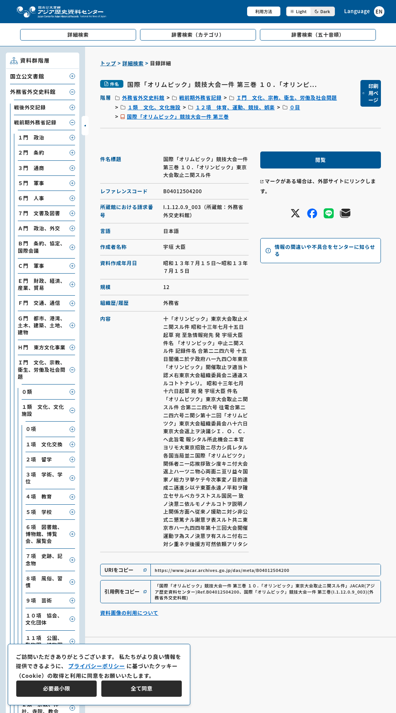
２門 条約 (31, 152)
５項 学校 (39, 512)
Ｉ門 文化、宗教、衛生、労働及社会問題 (286, 97)
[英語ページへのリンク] (364, 11)
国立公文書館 (27, 76)
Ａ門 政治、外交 (39, 228)
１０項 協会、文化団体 (44, 619)
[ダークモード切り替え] (310, 11)
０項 (31, 428)
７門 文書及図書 (39, 213)
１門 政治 (31, 137)
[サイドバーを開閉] (85, 125)
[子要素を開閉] (72, 76)
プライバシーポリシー (96, 666)
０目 (295, 107)
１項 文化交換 (44, 444)
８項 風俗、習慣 (44, 582)
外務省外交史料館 (143, 97)
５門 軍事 (31, 183)
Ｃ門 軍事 (31, 265)
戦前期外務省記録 (200, 97)
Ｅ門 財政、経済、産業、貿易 (41, 284)
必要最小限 (56, 688)
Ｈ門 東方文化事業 (41, 347)
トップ (108, 63)
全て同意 (141, 688)
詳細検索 (133, 63)
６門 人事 (31, 198)
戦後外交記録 (30, 107)
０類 (27, 391)
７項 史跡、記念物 (44, 559)
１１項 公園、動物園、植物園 (44, 641)
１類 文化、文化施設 (154, 107)
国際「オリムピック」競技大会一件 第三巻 (178, 116)
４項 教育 (39, 496)
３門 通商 (31, 168)
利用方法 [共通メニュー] (263, 11)
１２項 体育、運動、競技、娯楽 (235, 107)
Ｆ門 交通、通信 (39, 302)
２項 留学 (39, 459)
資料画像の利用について (129, 612)
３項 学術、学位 (44, 478)
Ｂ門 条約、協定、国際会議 (41, 247)
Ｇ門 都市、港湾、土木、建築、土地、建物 (41, 325)
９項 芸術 (39, 600)
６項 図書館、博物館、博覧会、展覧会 (44, 534)
